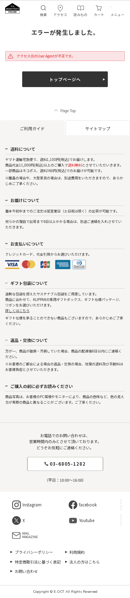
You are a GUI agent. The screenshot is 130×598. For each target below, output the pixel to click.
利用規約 (77, 552)
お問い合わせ (26, 571)
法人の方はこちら (84, 562)
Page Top (68, 110)
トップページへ (65, 79)
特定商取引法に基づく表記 (38, 562)
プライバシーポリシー (34, 552)
